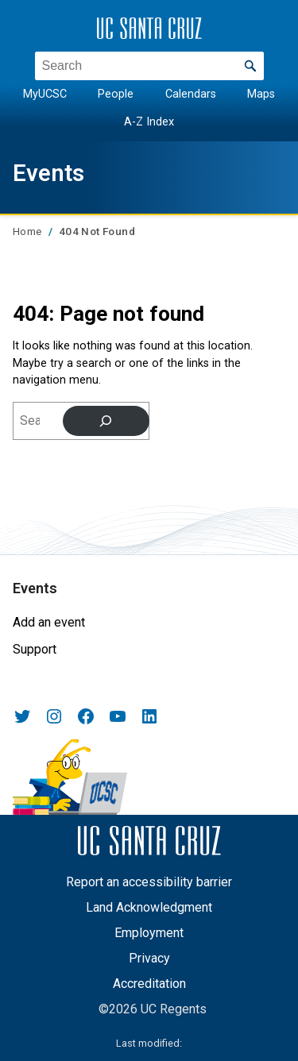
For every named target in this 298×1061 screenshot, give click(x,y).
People (116, 94)
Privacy (149, 958)
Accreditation (149, 983)
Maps (261, 94)
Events (48, 173)
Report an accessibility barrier (149, 881)
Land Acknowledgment (149, 907)
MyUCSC (45, 94)
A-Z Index (149, 121)
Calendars (190, 94)
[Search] (106, 421)
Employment (149, 932)
